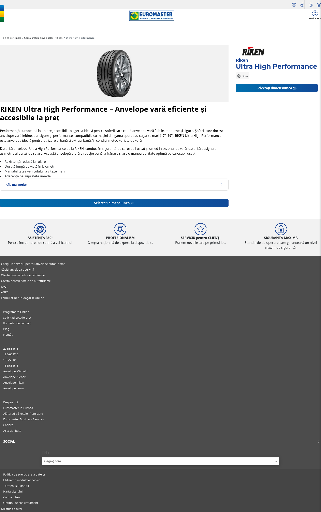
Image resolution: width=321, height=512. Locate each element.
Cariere (8, 425)
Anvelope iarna (13, 388)
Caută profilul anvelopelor (38, 38)
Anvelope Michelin (15, 371)
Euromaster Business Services (23, 419)
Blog (6, 329)
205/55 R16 (10, 348)
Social (161, 441)
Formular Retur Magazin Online (22, 298)
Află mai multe (114, 184)
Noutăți (8, 334)
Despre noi (10, 402)
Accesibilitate (12, 431)
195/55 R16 (10, 360)
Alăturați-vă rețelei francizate (23, 414)
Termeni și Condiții (16, 486)
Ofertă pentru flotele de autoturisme (26, 281)
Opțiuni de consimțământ (20, 503)
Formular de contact (17, 323)
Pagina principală (11, 38)
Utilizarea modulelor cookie (21, 480)
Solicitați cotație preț (17, 317)
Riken (59, 38)
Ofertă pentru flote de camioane (23, 275)
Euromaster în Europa (18, 408)
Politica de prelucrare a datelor (24, 474)
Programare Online (16, 312)
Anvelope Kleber (14, 377)
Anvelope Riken (13, 383)
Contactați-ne (12, 497)
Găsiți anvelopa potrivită (17, 269)
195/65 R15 (10, 354)
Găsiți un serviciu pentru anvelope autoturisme (33, 264)
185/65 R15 (10, 365)
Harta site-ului (13, 491)
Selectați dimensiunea (112, 203)
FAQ (3, 286)
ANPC (5, 292)
